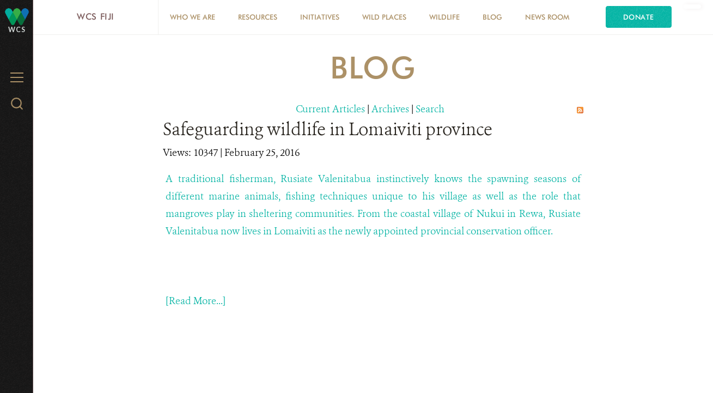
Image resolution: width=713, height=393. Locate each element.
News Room (547, 17)
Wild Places (384, 17)
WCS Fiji (95, 16)
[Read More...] (196, 300)
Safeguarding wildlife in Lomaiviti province (327, 129)
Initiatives (319, 17)
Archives (390, 109)
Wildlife (444, 17)
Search (430, 109)
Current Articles (330, 109)
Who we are (192, 17)
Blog (492, 17)
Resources (257, 17)
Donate (638, 17)
